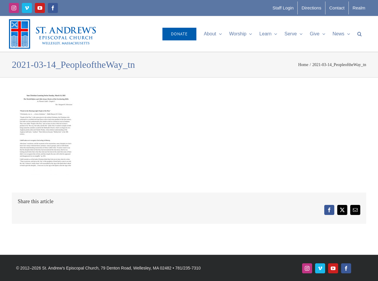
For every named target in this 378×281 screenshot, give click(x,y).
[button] (359, 34)
